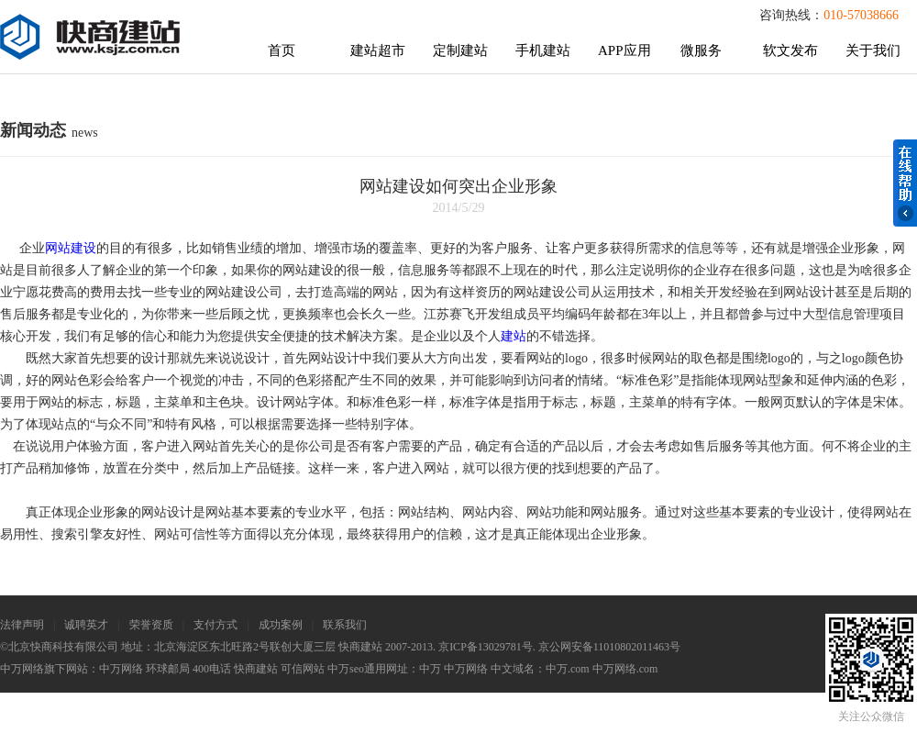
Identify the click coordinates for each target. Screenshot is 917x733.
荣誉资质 (151, 624)
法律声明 (22, 624)
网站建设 (70, 248)
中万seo (345, 668)
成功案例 (281, 624)
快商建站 (256, 668)
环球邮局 (168, 668)
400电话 (212, 668)
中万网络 (121, 668)
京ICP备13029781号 (485, 646)
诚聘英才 (86, 624)
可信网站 (303, 668)
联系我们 (345, 624)
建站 (513, 336)
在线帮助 (905, 183)
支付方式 (215, 624)
